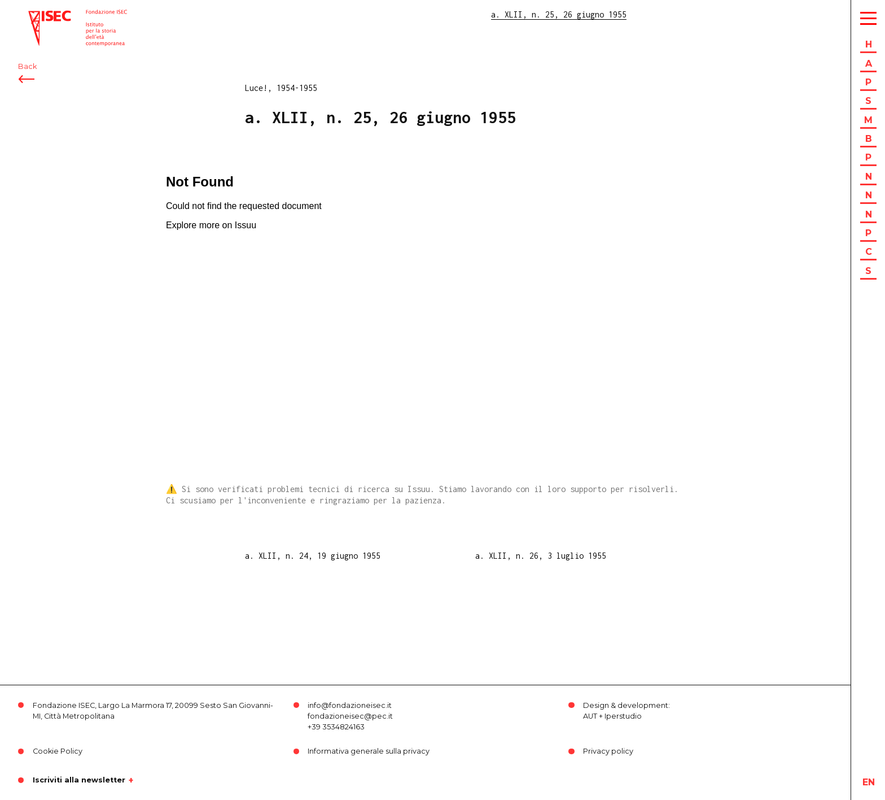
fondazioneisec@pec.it (350, 716)
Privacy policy (608, 751)
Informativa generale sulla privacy (369, 751)
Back (27, 72)
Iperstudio (623, 716)
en (868, 782)
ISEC (38, 15)
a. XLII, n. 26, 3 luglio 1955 (540, 555)
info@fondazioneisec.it (350, 705)
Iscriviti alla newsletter (79, 780)
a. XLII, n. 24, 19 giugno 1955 (312, 555)
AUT (590, 716)
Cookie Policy (57, 751)
